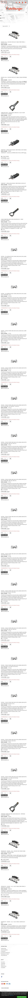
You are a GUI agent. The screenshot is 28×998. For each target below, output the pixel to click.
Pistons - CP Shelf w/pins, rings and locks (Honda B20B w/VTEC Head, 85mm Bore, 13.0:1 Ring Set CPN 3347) (14, 666)
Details (12, 995)
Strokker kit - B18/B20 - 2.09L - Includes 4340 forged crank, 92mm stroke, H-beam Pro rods (13, 852)
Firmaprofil (3, 951)
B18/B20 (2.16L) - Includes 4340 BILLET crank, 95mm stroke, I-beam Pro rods (13, 42)
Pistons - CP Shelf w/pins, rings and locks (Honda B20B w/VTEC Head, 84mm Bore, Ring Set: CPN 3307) (14, 591)
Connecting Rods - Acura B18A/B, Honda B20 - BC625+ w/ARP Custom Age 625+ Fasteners (13, 113)
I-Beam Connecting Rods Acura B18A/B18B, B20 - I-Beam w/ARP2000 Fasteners (12, 220)
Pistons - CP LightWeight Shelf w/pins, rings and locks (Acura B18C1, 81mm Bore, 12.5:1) (13, 294)
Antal (2, 56)
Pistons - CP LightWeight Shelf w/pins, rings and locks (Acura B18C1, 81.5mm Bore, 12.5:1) (13, 257)
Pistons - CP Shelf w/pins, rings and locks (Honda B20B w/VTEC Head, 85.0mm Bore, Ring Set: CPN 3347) (14, 629)
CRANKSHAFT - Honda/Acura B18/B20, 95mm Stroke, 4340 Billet (13, 183)
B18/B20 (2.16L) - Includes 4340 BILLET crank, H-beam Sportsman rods (14, 78)
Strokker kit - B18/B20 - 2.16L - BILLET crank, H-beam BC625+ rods (13, 922)
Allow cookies (22, 996)
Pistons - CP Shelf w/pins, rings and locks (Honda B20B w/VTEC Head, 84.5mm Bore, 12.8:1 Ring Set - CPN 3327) (14, 406)
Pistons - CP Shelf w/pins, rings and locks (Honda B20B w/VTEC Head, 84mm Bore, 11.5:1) (14, 517)
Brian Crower (6, 50)
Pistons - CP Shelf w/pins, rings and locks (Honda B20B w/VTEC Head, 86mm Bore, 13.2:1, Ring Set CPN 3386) (14, 777)
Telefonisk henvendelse (5, 952)
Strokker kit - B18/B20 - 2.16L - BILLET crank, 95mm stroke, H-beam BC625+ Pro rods (13, 887)
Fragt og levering (4, 949)
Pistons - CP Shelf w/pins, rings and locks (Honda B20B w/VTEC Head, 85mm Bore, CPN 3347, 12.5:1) (14, 703)
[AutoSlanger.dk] (14, 8)
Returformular (4, 955)
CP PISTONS (5, 266)
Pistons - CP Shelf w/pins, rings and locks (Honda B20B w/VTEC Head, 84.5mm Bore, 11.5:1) (14, 368)
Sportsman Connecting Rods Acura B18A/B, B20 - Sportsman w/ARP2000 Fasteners (13, 814)
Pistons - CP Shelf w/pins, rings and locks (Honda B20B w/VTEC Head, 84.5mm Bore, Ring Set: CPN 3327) (14, 443)
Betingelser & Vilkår (5, 954)
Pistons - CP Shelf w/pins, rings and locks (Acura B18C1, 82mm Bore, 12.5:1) (13, 331)
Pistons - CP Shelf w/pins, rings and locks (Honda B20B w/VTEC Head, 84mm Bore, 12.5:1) (14, 554)
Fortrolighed (3, 948)
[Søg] (26, 12)
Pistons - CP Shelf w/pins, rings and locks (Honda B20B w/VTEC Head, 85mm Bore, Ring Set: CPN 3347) (14, 740)
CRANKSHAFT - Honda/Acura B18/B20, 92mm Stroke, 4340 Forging (14, 149)
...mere (18, 121)
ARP (4, 123)
